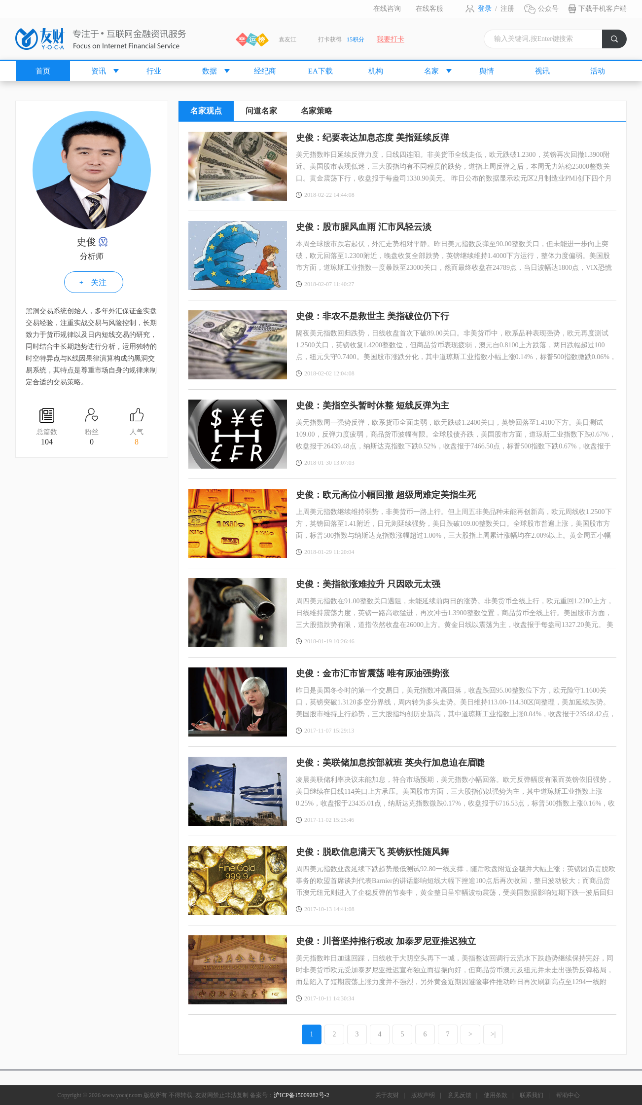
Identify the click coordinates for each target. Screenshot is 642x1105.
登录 (485, 8)
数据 (209, 71)
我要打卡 (390, 39)
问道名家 (261, 111)
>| (493, 1034)
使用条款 (495, 1095)
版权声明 (423, 1095)
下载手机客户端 (602, 8)
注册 (507, 8)
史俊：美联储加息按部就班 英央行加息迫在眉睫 (390, 763)
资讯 (98, 71)
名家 (431, 71)
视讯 (542, 71)
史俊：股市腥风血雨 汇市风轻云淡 (363, 227)
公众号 (548, 8)
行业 (153, 71)
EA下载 (320, 71)
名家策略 (316, 111)
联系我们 (531, 1095)
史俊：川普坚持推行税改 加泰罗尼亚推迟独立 (386, 941)
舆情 (486, 71)
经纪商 (265, 71)
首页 (43, 71)
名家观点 (206, 111)
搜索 (619, 41)
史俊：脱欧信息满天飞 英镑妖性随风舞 (372, 852)
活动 (597, 71)
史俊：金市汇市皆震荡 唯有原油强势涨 (372, 673)
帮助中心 (568, 1095)
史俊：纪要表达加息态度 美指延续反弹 (372, 138)
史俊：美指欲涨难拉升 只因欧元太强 (368, 584)
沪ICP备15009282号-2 (301, 1095)
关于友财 (387, 1095)
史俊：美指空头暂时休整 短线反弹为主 (372, 405)
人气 (136, 437)
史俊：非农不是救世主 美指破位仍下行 (372, 316)
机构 (375, 71)
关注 (99, 282)
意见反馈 (459, 1095)
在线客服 (429, 8)
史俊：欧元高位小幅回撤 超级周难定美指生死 (386, 495)
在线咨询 (387, 8)
